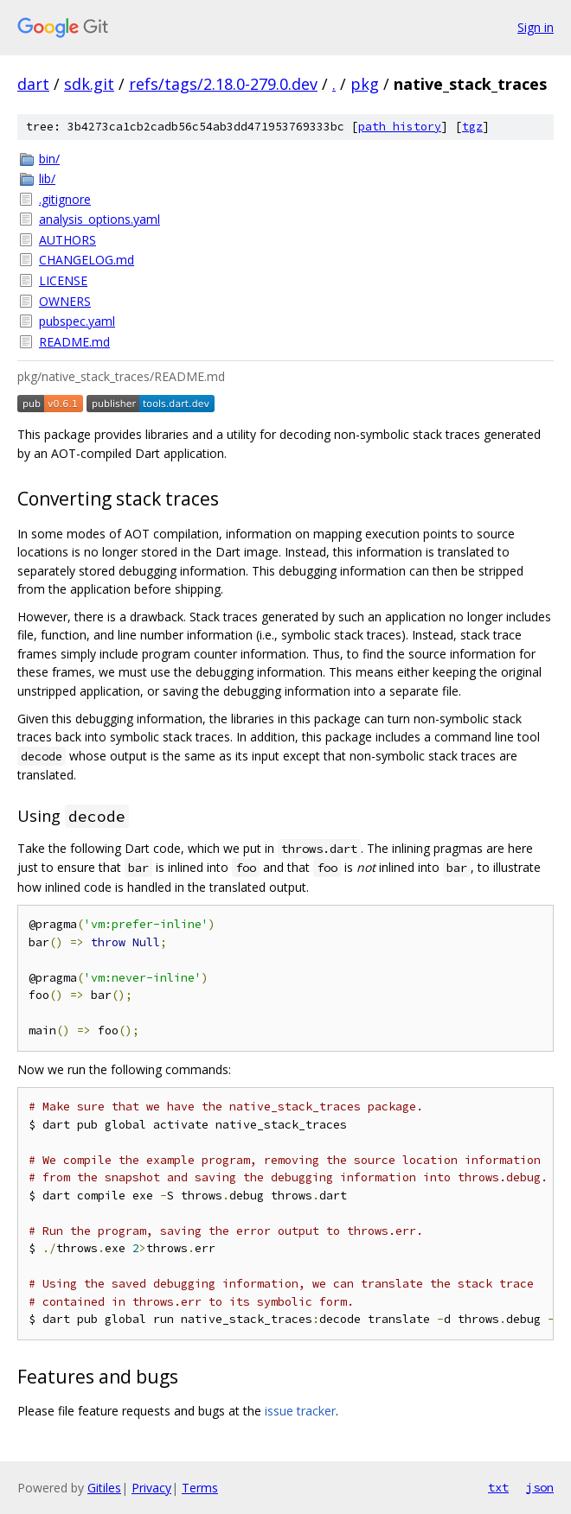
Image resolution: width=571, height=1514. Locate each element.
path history (399, 126)
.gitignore (65, 199)
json (540, 1487)
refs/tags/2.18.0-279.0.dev (223, 83)
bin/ (49, 158)
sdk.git (89, 83)
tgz (472, 126)
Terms (200, 1487)
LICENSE (63, 280)
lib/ (47, 178)
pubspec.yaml (77, 321)
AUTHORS (67, 240)
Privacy (151, 1487)
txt (498, 1487)
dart (33, 83)
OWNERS (65, 301)
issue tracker (300, 1411)
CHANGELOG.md (86, 259)
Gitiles (104, 1487)
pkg (364, 83)
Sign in (535, 27)
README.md (74, 342)
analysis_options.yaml (99, 219)
